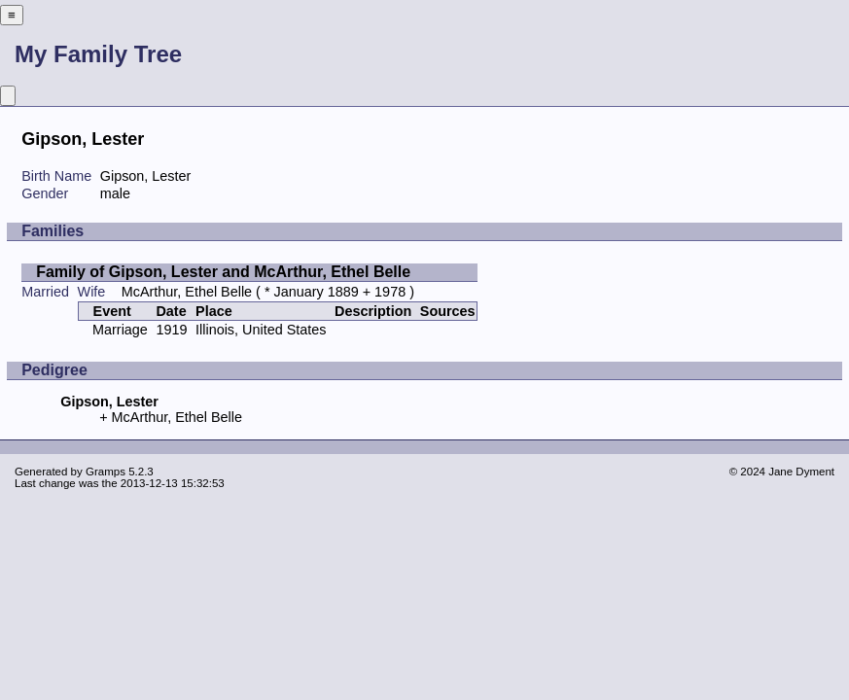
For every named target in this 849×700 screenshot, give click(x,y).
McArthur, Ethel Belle (187, 291)
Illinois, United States (260, 329)
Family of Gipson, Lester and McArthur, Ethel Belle (223, 271)
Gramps (105, 471)
